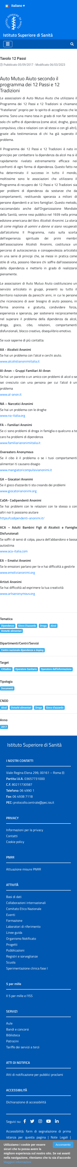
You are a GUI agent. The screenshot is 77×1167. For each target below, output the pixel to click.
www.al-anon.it (11, 394)
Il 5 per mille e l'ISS (19, 1011)
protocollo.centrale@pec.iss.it (33, 817)
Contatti (12, 851)
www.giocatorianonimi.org (18, 490)
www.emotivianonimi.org (17, 572)
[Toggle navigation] (7, 44)
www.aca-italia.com (14, 551)
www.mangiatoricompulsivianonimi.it (26, 469)
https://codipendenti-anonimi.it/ (22, 518)
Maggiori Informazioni (17, 1162)
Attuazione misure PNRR (23, 884)
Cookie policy (15, 857)
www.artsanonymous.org (17, 593)
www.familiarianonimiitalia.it (20, 442)
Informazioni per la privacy (24, 845)
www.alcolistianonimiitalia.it (20, 361)
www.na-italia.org (12, 415)
